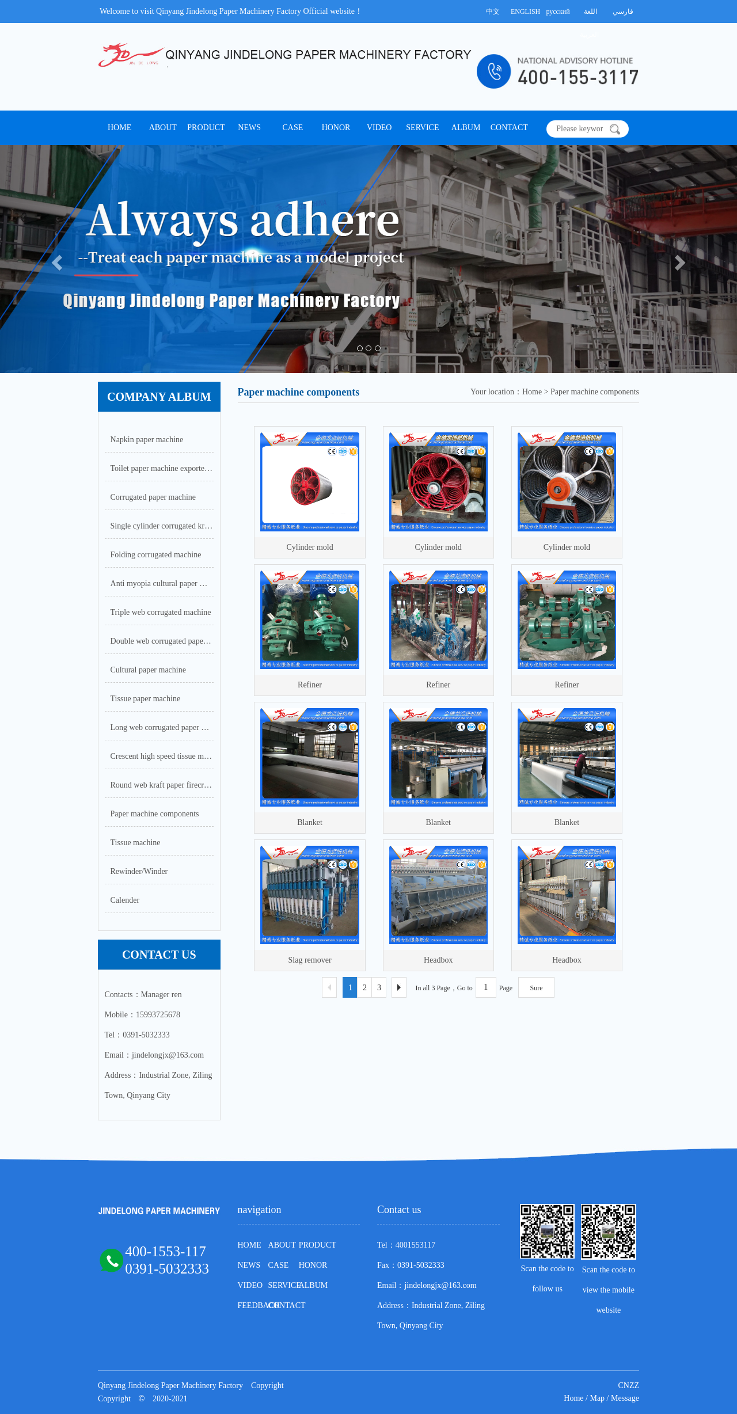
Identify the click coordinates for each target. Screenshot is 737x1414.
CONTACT (509, 127)
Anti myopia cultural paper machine (162, 583)
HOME (119, 127)
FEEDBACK (259, 1305)
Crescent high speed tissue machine (162, 756)
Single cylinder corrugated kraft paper (162, 526)
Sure (536, 988)
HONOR (336, 127)
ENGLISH (525, 11)
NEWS (249, 127)
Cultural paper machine (148, 670)
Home (573, 1398)
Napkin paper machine (147, 439)
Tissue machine (136, 842)
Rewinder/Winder (139, 871)
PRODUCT (206, 127)
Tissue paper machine (146, 698)
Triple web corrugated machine (161, 612)
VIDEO (379, 127)
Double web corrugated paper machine (162, 641)
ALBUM (466, 127)
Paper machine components (155, 813)
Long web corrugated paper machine (162, 727)
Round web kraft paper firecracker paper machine (162, 785)
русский (557, 11)
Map (597, 1398)
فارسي (623, 11)
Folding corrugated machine (156, 554)
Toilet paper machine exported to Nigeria (162, 468)
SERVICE (422, 127)
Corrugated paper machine (153, 497)
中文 (493, 11)
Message (625, 1398)
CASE (292, 127)
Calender (125, 900)
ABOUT (163, 127)
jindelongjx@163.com (440, 1285)
